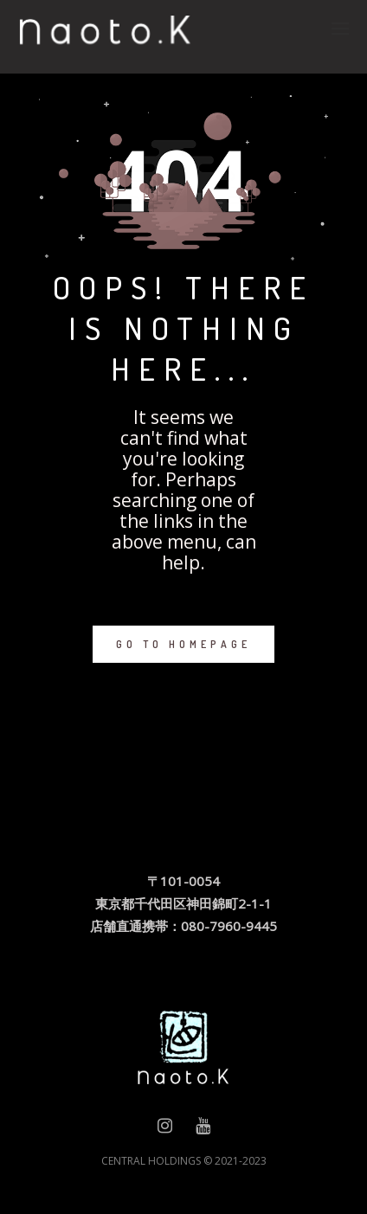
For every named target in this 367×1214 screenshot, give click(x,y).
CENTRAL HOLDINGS (151, 1160)
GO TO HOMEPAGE (183, 644)
